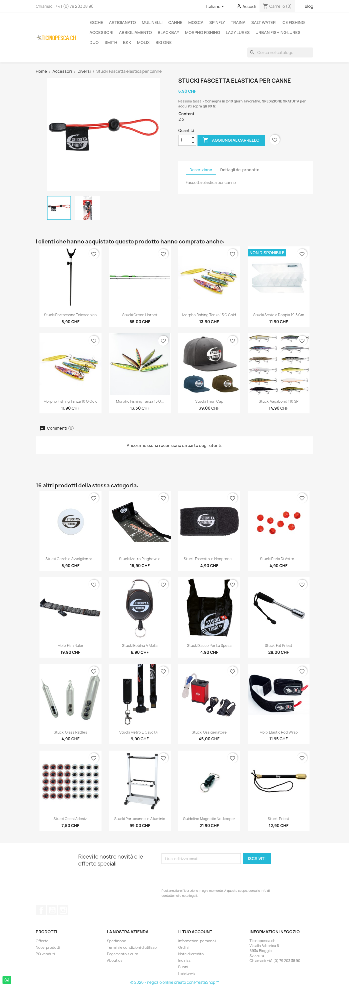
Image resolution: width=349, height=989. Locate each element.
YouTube (52, 910)
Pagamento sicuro (122, 954)
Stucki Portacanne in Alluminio (139, 818)
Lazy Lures (238, 32)
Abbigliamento (135, 32)
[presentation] (200, 876)
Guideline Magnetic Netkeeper (209, 818)
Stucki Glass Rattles (70, 732)
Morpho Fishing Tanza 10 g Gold (71, 401)
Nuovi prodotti (48, 947)
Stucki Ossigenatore (209, 732)
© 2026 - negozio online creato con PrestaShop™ (174, 982)
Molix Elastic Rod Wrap (279, 732)
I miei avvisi (187, 973)
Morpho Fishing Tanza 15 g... (140, 401)
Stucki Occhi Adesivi (70, 818)
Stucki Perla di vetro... (278, 558)
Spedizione (116, 941)
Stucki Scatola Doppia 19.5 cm (278, 314)
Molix (143, 42)
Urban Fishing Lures (278, 32)
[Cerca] (280, 52)
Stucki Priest (278, 818)
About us (114, 960)
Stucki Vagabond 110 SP (278, 401)
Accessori (101, 32)
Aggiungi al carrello (231, 140)
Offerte (42, 941)
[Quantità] (184, 140)
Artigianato (122, 22)
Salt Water (263, 22)
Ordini (183, 947)
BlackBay (168, 32)
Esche (96, 22)
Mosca (196, 22)
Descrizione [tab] (201, 169)
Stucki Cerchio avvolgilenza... (70, 558)
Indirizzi (184, 960)
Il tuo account (195, 932)
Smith (110, 42)
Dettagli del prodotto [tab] (240, 169)
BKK (127, 42)
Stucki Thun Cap (209, 401)
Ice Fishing (293, 22)
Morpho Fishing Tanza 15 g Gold (209, 314)
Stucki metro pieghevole (139, 558)
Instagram (63, 910)
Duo (94, 42)
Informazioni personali (197, 941)
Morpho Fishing (202, 32)
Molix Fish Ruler (71, 645)
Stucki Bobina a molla (140, 645)
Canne (175, 22)
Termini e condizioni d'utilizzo (132, 947)
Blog (309, 6)
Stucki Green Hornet (140, 314)
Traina (238, 22)
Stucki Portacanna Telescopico (70, 314)
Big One (164, 42)
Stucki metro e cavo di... (139, 732)
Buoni (183, 967)
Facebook (41, 910)
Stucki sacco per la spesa (209, 645)
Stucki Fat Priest (278, 645)
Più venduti (45, 954)
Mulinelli (152, 22)
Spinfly (217, 22)
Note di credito (191, 954)
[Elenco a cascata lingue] (216, 7)
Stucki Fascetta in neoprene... (209, 558)
